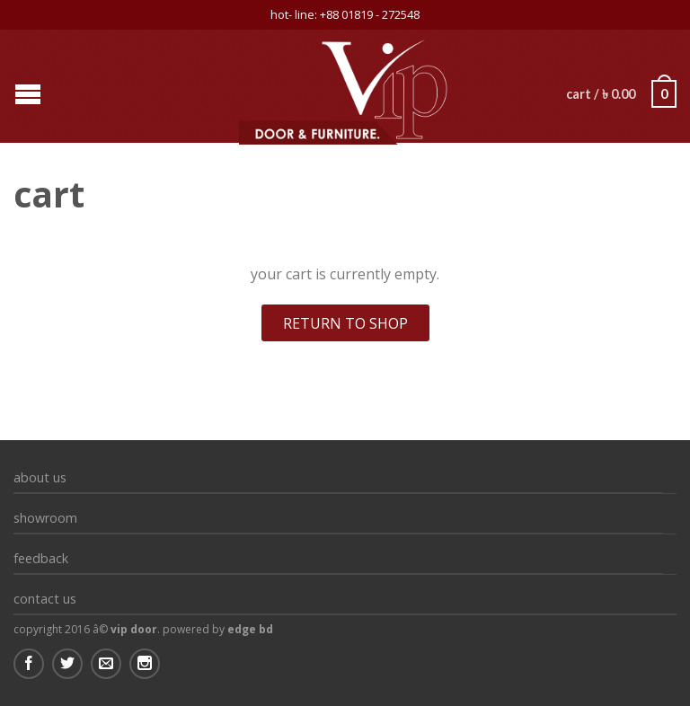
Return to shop (345, 323)
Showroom (45, 517)
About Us (39, 477)
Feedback (40, 558)
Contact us (44, 598)
